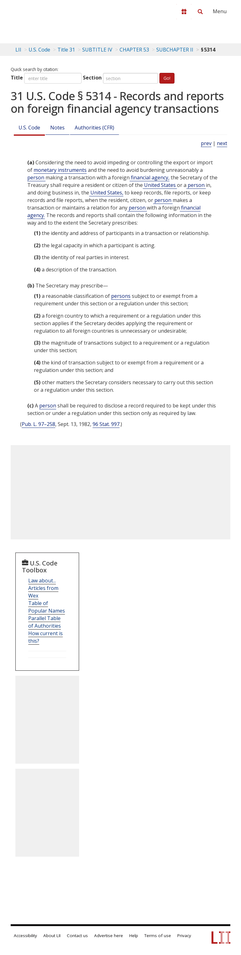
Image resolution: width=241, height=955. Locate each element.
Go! (166, 78)
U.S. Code (29, 127)
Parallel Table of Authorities (44, 622)
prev (206, 143)
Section (92, 77)
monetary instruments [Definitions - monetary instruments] (60, 169)
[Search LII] (200, 11)
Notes (57, 127)
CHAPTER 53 (134, 49)
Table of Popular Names (46, 607)
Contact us (77, 935)
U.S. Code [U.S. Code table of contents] (39, 49)
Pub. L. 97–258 (38, 424)
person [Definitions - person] (36, 177)
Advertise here (108, 935)
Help (133, 935)
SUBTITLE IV (97, 49)
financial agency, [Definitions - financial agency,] (149, 177)
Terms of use (157, 935)
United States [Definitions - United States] (160, 185)
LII (18, 49)
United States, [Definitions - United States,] (106, 192)
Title (17, 77)
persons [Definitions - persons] (121, 295)
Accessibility (25, 935)
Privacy (184, 935)
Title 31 (66, 49)
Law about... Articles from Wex (43, 588)
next (222, 143)
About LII (52, 935)
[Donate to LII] (183, 11)
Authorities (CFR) (94, 127)
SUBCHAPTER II (174, 49)
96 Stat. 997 (106, 424)
